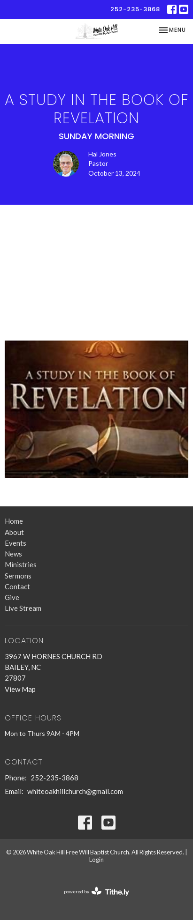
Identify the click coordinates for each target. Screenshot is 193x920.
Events (15, 543)
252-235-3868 (135, 9)
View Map (20, 689)
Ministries (21, 564)
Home (14, 521)
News (13, 553)
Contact (17, 586)
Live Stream (23, 608)
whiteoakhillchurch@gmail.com (75, 791)
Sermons (18, 575)
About (14, 532)
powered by (96, 892)
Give (12, 597)
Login (96, 859)
